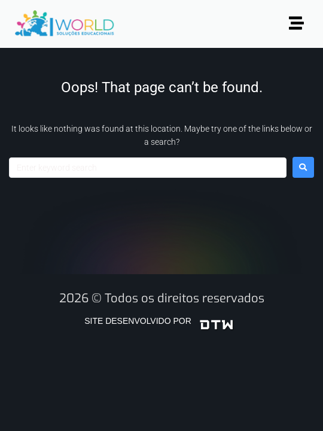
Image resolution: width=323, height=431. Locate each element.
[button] (297, 24)
